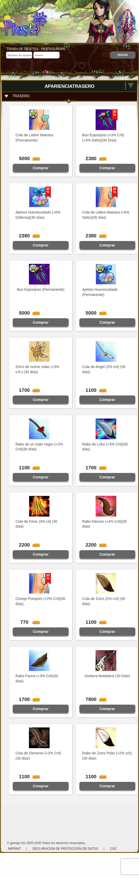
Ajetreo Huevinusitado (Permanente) (100, 292)
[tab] (69, 96)
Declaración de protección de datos (65, 849)
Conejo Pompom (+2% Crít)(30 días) (40, 601)
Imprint (14, 849)
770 (28, 622)
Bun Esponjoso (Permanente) (40, 289)
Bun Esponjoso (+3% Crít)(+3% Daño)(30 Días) (103, 137)
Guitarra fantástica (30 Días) (107, 676)
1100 (94, 390)
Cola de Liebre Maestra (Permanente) (34, 137)
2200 (27, 545)
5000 (27, 158)
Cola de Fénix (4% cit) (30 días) (36, 524)
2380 (94, 158)
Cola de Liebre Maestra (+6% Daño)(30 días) (105, 215)
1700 (27, 390)
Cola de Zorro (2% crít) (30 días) (103, 601)
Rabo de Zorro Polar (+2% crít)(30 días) (107, 755)
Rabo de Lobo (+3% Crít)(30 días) (105, 446)
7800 (94, 699)
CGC (113, 849)
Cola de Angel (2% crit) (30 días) (103, 369)
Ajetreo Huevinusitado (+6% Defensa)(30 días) (38, 215)
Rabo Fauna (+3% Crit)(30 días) (37, 678)
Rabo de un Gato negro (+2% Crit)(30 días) (39, 446)
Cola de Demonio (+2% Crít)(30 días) (38, 755)
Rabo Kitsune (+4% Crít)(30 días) (104, 524)
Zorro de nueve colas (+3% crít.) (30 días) (37, 369)
